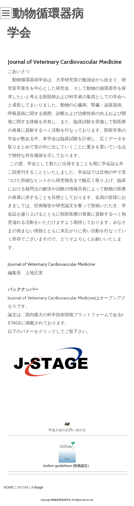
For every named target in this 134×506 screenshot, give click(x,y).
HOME (9, 487)
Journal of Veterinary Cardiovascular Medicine (65, 61)
